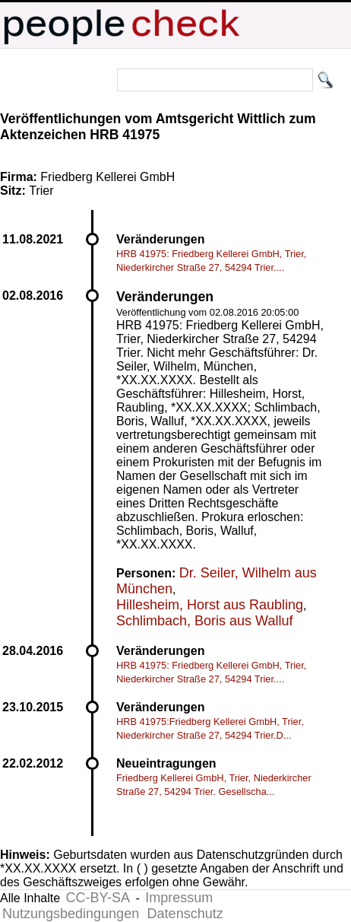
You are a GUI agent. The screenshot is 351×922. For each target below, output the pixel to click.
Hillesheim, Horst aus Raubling (209, 604)
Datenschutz (185, 913)
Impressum (179, 897)
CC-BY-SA (98, 897)
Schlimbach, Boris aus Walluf (204, 620)
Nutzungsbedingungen (70, 913)
